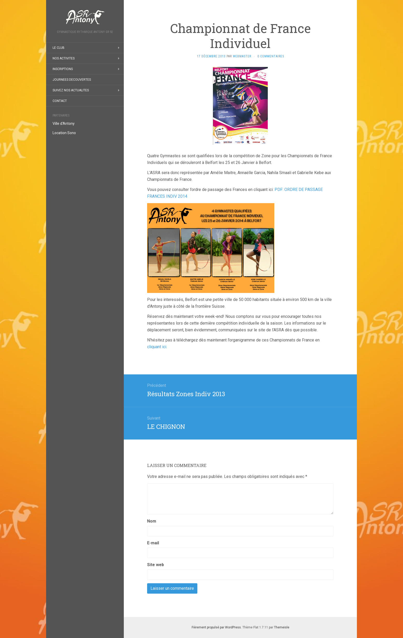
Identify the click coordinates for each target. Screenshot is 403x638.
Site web (155, 564)
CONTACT (60, 101)
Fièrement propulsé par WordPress (216, 627)
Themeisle (281, 627)
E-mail (153, 542)
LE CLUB (58, 48)
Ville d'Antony (64, 123)
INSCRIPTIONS (63, 69)
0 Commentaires (270, 56)
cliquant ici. (157, 346)
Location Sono (64, 133)
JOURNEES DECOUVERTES (72, 79)
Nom (151, 521)
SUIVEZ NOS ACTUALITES (71, 90)
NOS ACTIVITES (64, 58)
